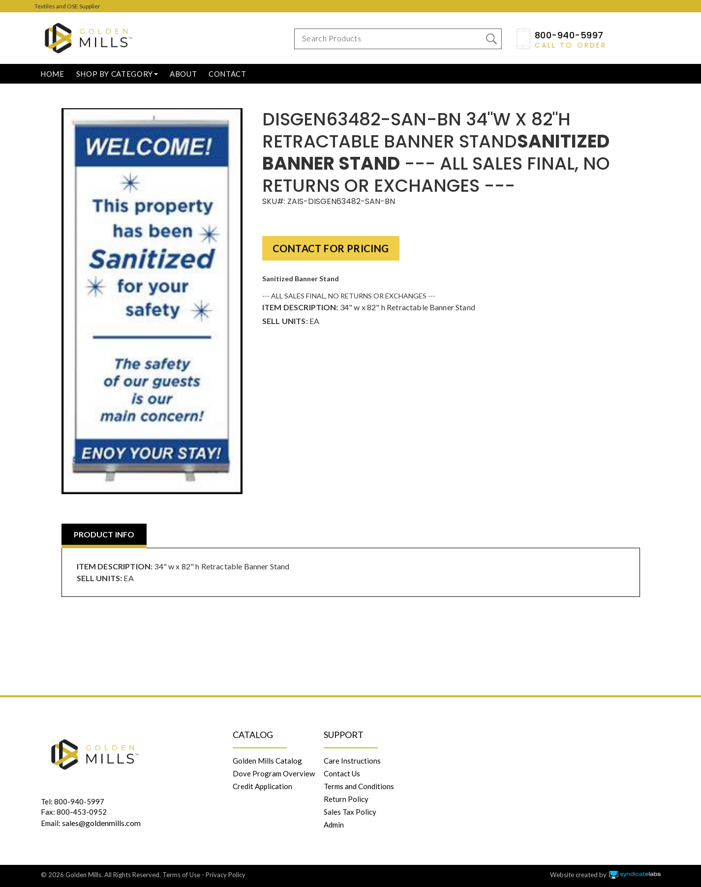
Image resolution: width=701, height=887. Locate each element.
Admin (334, 824)
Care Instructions (352, 760)
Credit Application (262, 786)
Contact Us (342, 773)
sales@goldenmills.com (101, 823)
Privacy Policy (225, 875)
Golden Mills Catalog (267, 760)
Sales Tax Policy (350, 811)
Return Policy (346, 799)
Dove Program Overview (274, 773)
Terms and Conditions (359, 786)
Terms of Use (181, 875)
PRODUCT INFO (104, 534)
